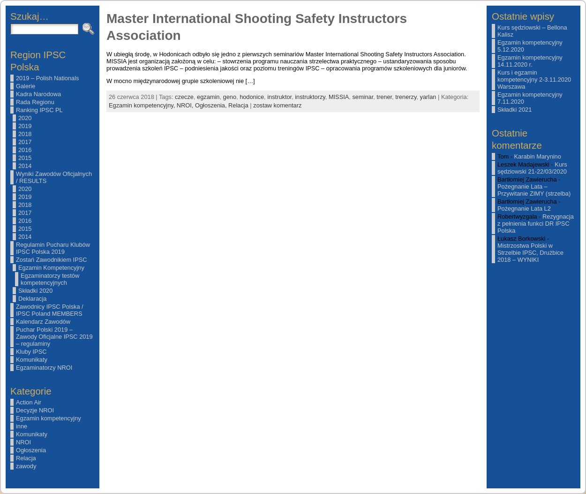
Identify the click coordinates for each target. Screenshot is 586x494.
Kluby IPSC (31, 351)
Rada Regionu (35, 102)
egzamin (208, 96)
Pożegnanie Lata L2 (524, 208)
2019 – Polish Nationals (47, 78)
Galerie (25, 86)
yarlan (428, 96)
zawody (26, 466)
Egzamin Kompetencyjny (51, 267)
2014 (24, 165)
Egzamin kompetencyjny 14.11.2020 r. (530, 61)
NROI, (186, 105)
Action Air (28, 402)
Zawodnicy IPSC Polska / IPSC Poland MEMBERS (49, 310)
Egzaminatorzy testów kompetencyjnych (50, 279)
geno (229, 96)
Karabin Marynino (537, 156)
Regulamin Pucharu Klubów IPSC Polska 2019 (53, 248)
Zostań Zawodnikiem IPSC (51, 259)
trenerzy (405, 96)
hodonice (252, 96)
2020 (24, 118)
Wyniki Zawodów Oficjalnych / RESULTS (54, 177)
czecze (184, 96)
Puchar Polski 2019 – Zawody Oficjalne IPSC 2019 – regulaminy (54, 336)
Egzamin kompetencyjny (48, 418)
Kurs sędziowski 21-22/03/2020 (532, 168)
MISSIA (339, 96)
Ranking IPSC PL (39, 110)
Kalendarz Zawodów (43, 321)
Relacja (26, 458)
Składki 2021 (514, 109)
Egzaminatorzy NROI (44, 367)
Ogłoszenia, (211, 105)
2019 (24, 125)
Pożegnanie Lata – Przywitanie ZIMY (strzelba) (534, 190)
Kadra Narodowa (38, 94)
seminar (362, 96)
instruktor (279, 96)
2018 (24, 133)
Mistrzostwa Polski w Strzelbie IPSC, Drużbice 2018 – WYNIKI (530, 252)
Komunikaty (31, 359)
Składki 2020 (35, 290)
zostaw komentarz (277, 105)
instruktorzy (310, 96)
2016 (24, 149)
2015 (24, 157)
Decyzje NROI (35, 410)
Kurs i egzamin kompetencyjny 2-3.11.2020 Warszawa (534, 79)
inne (21, 426)
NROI (23, 442)
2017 (24, 141)
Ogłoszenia (31, 450)
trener (384, 96)
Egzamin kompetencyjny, (143, 105)
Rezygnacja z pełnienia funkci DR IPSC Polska (535, 223)
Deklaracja (32, 298)
